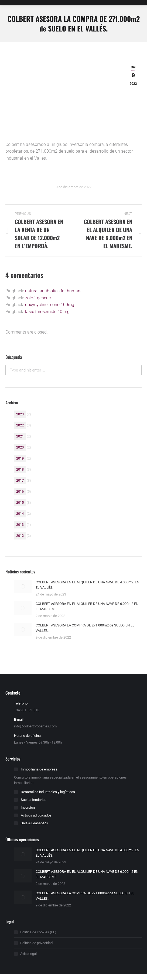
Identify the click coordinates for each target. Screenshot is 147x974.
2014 (20, 513)
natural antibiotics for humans (54, 290)
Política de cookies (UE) (38, 932)
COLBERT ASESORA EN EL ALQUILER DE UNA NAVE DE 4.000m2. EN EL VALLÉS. (87, 585)
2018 (20, 469)
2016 (20, 491)
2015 (20, 502)
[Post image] (23, 586)
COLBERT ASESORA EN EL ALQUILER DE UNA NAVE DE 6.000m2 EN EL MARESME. (87, 606)
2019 (20, 458)
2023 (20, 414)
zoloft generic (38, 297)
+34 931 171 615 (26, 710)
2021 (20, 436)
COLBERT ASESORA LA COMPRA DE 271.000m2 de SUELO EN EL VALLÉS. (85, 628)
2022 (20, 425)
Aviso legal (28, 954)
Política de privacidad (36, 943)
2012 (20, 536)
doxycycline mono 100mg (49, 304)
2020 (20, 447)
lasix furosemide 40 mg (47, 311)
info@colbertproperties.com (35, 726)
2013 (20, 525)
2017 (20, 480)
